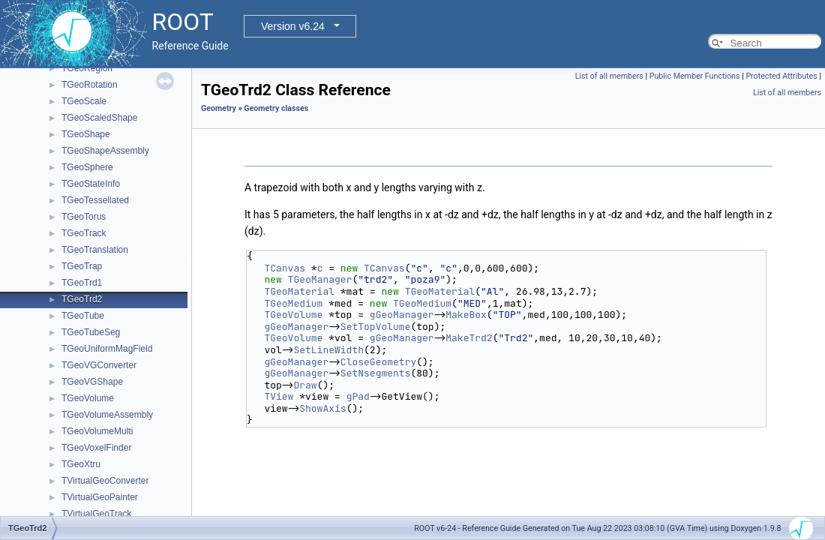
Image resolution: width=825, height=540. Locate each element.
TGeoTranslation (95, 249)
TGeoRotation (90, 85)
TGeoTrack (84, 233)
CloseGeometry (378, 362)
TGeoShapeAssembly (105, 151)
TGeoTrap (82, 266)
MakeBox (466, 314)
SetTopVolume (375, 326)
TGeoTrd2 (82, 299)
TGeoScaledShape (99, 117)
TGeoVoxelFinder (96, 447)
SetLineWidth (328, 350)
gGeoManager (402, 314)
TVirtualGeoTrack (96, 513)
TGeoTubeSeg (91, 332)
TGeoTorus (84, 217)
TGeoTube (83, 315)
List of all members (609, 76)
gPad (358, 396)
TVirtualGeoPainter (100, 497)
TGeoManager (320, 279)
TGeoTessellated (95, 200)
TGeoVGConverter (99, 365)
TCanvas (284, 268)
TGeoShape (86, 134)
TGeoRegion (87, 68)
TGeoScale (84, 101)
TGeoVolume (88, 398)
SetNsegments (375, 373)
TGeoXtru (81, 464)
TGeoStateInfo (91, 183)
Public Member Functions (695, 76)
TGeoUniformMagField (107, 349)
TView (278, 396)
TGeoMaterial (299, 291)
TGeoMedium (293, 303)
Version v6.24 (293, 26)
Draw (304, 385)
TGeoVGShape (92, 381)
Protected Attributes (781, 76)
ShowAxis (322, 408)
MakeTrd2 (469, 338)
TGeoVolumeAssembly (107, 415)
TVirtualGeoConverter (105, 481)
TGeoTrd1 (82, 283)
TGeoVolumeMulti (97, 431)
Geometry (218, 108)
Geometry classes (276, 108)
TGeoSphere (87, 167)
